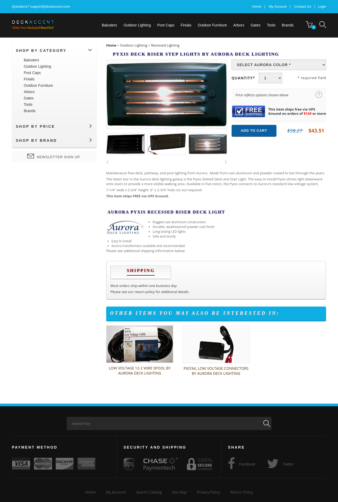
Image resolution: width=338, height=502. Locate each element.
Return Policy (241, 492)
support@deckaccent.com (50, 6)
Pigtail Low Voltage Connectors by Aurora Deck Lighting (216, 371)
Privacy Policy (208, 492)
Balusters (109, 25)
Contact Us (302, 6)
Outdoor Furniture (212, 25)
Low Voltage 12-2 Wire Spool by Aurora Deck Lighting (140, 371)
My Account (278, 6)
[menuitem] (109, 25)
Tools (271, 25)
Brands (287, 25)
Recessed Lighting (165, 45)
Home (256, 6)
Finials (186, 25)
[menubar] (203, 25)
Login (322, 6)
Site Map (179, 492)
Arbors (238, 25)
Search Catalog (149, 492)
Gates (255, 25)
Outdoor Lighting (137, 25)
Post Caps (165, 25)
